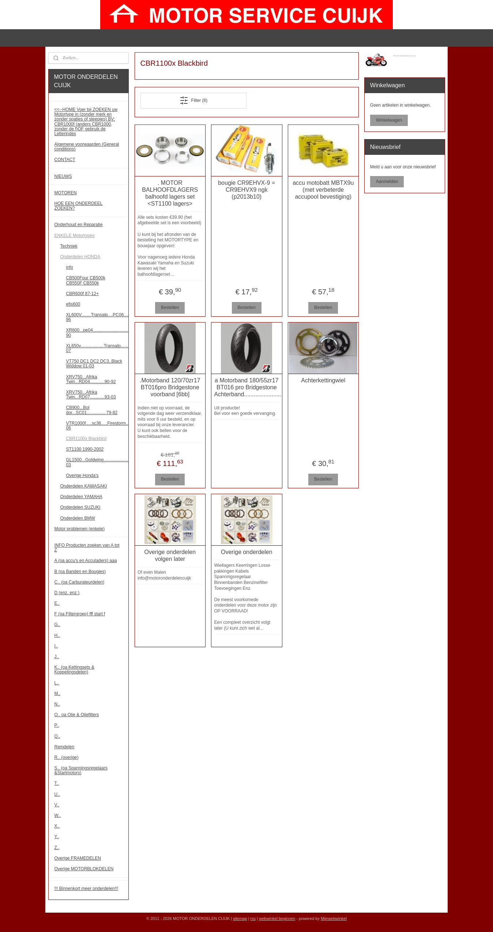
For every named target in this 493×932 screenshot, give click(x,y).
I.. (56, 646)
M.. (57, 693)
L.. (56, 682)
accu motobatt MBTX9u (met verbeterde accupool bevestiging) (323, 190)
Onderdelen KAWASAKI (83, 486)
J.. (56, 656)
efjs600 (73, 304)
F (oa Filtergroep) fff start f (79, 613)
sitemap (240, 918)
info (69, 267)
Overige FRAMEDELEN (77, 858)
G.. (57, 624)
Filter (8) (193, 100)
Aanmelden (387, 181)
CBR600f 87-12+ (82, 293)
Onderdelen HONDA (80, 256)
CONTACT (64, 159)
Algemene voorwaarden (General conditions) (86, 147)
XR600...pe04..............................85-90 (97, 332)
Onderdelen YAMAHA (81, 496)
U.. (57, 794)
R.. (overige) (66, 757)
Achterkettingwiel (323, 380)
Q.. (57, 736)
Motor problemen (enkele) (79, 528)
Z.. (57, 847)
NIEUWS (63, 176)
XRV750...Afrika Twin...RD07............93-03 (91, 395)
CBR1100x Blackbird (86, 438)
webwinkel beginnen (277, 918)
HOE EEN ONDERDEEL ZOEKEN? (78, 206)
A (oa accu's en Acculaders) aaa (85, 560)
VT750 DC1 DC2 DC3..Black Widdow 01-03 (94, 363)
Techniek (69, 246)
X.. (57, 826)
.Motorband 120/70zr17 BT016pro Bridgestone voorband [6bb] (170, 387)
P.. (56, 725)
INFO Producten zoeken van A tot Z (87, 548)
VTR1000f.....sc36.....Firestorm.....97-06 (97, 426)
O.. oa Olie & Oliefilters (76, 714)
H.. (57, 635)
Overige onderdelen (246, 552)
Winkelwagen (389, 120)
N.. (57, 704)
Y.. (56, 836)
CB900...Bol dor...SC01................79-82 (92, 410)
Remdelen (64, 746)
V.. (57, 804)
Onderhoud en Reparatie (78, 224)
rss (253, 918)
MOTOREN (65, 192)
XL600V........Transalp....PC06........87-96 (97, 317)
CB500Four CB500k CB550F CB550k (85, 280)
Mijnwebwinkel (334, 918)
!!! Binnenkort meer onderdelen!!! (86, 888)
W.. (57, 815)
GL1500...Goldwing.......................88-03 (97, 462)
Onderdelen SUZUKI (80, 507)
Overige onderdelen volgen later (170, 555)
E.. (57, 603)
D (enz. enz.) (67, 592)
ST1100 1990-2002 (85, 449)
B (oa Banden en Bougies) (80, 571)
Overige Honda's (82, 475)
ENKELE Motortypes (74, 235)
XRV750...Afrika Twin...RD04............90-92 (91, 379)
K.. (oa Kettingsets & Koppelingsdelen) (74, 670)
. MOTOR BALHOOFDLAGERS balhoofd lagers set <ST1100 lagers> (170, 193)
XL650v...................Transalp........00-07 (97, 348)
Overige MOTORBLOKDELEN (84, 868)
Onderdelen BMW (77, 518)
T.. (56, 783)
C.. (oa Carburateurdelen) (79, 582)
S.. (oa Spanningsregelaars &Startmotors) (81, 770)
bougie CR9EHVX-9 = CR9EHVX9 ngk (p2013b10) (246, 190)
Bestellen (170, 307)
